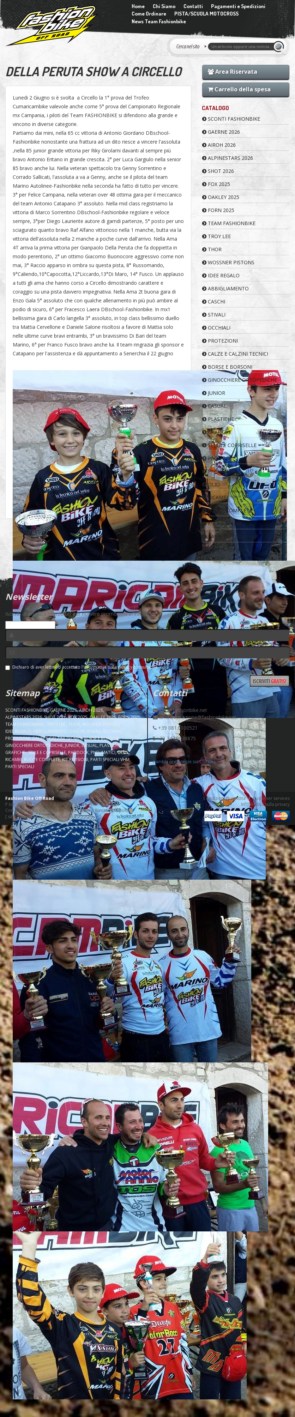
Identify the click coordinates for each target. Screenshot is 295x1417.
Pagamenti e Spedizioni (238, 6)
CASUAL (214, 406)
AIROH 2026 (219, 144)
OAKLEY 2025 (220, 197)
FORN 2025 (218, 210)
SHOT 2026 (218, 171)
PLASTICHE (218, 419)
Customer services (271, 798)
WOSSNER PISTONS (228, 262)
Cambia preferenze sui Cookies (184, 762)
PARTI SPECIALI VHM (229, 536)
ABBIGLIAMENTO (225, 288)
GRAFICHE (216, 432)
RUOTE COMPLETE (227, 510)
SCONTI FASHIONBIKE (231, 118)
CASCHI (213, 301)
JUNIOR (213, 393)
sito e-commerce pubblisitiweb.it (40, 817)
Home (138, 6)
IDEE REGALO (221, 275)
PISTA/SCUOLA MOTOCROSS (206, 13)
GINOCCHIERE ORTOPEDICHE (239, 379)
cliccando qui (172, 667)
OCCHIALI (216, 327)
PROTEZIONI (220, 340)
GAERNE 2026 (221, 131)
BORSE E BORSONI (227, 366)
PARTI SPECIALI (223, 549)
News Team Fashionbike (159, 21)
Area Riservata (232, 72)
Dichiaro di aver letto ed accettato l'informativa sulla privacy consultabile (95, 667)
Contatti (193, 6)
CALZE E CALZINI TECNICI (235, 353)
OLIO (211, 484)
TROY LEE (216, 236)
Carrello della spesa (239, 89)
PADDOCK (217, 458)
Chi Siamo (164, 6)
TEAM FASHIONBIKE (228, 223)
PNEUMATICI (220, 471)
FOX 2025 (216, 184)
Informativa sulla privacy (265, 804)
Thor (212, 249)
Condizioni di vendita (224, 798)
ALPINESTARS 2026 (227, 158)
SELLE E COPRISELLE (229, 445)
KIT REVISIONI (221, 523)
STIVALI (213, 314)
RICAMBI (215, 497)
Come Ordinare (149, 13)
